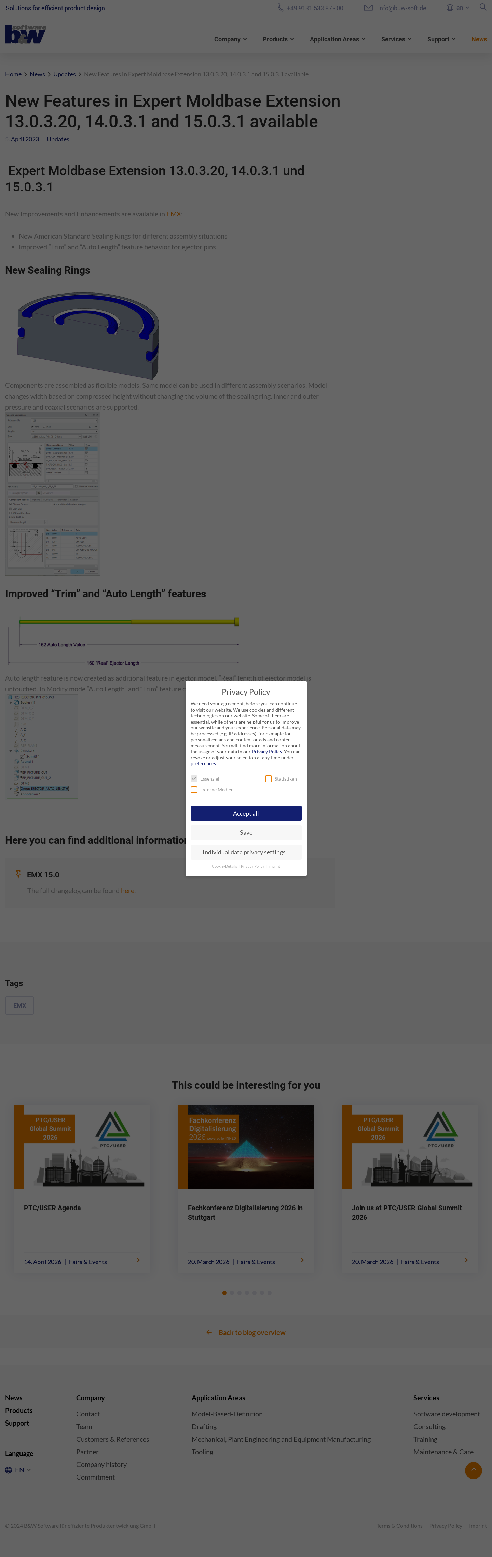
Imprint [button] (274, 866)
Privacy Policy (267, 751)
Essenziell (206, 778)
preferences (203, 763)
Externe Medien (212, 789)
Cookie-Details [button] (225, 866)
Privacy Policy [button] (253, 866)
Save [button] (246, 832)
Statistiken (281, 778)
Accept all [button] (246, 813)
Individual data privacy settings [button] (244, 852)
